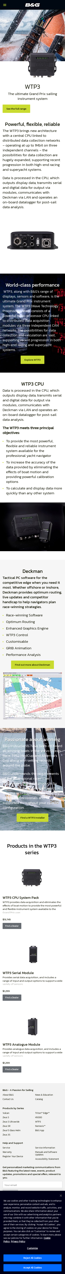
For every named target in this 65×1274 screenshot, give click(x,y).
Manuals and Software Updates (46, 1153)
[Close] (61, 1195)
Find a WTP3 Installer (32, 818)
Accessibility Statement (47, 1159)
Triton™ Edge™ (42, 1113)
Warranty (7, 1152)
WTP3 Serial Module (18, 973)
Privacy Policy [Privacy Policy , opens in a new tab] (18, 1241)
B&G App (39, 1130)
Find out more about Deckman (32, 665)
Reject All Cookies (32, 1258)
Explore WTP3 (32, 360)
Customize (32, 1248)
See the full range (16, 109)
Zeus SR (6, 1126)
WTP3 (38, 1121)
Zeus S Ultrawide (11, 1121)
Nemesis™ (40, 1126)
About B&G (8, 1094)
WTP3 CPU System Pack (21, 897)
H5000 (38, 1117)
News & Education (44, 1094)
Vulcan (6, 1113)
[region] (32, 1232)
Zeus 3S (6, 1134)
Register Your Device (13, 1156)
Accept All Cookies (32, 1267)
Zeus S (6, 1117)
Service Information (45, 1147)
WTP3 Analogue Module (21, 1044)
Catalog (39, 1099)
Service (6, 1147)
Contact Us (8, 1099)
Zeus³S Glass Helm (11, 1130)
